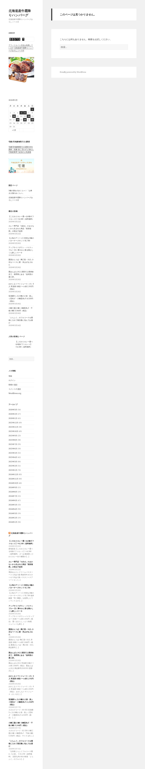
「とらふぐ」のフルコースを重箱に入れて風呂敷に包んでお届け (21, 320)
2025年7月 (13, 444)
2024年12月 (13, 474)
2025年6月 (13, 448)
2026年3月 (13, 409)
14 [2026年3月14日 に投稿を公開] (29, 116)
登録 (10, 376)
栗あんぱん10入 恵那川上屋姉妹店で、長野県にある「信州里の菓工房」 (21, 274)
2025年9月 (13, 435)
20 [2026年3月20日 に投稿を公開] (25, 119)
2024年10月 (13, 483)
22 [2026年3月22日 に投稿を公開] (32, 119)
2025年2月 (13, 466)
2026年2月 (13, 414)
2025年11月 (13, 427)
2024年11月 (13, 479)
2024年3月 (13, 513)
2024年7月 (13, 496)
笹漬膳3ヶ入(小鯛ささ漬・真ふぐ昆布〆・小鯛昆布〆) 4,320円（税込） (21, 298)
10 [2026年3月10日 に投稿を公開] (14, 116)
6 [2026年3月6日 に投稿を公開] (24, 113)
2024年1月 (13, 522)
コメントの (15, 389)
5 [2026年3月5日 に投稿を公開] (21, 113)
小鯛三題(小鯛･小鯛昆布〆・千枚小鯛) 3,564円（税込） (21, 309)
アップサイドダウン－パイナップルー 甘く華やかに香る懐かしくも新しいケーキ (21, 250)
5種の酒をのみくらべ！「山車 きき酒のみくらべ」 (20, 191)
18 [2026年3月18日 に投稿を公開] (18, 119)
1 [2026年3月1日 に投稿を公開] (32, 109)
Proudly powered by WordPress (73, 72)
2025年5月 (13, 453)
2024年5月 (13, 504)
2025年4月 (13, 457)
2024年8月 (13, 491)
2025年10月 (13, 431)
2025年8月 (13, 440)
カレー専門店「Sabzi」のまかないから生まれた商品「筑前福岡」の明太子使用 (21, 228)
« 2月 (14, 130)
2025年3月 (13, 461)
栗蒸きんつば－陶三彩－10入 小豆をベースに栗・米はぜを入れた (21, 262)
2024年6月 (13, 500)
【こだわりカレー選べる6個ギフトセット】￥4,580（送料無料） (21, 217)
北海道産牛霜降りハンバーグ (20, 13)
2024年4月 (13, 509)
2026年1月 (13, 418)
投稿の (13, 384)
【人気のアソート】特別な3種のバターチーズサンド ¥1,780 (21, 239)
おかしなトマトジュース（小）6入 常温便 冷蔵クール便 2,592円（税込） (21, 286)
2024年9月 (13, 487)
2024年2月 (13, 517)
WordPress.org (15, 393)
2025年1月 (13, 470)
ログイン (12, 380)
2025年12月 (13, 422)
